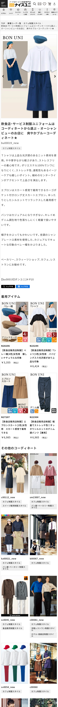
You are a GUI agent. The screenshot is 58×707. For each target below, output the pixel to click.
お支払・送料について (10, 687)
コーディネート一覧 (28, 667)
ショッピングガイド (10, 671)
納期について (34, 687)
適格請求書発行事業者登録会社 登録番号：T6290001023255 (29, 658)
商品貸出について (36, 691)
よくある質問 (7, 675)
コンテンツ (24, 671)
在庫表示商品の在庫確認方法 (41, 695)
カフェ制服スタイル (32, 23)
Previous (3, 76)
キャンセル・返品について (12, 691)
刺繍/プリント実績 (46, 667)
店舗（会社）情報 (44, 671)
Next (54, 76)
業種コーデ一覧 (14, 23)
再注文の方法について (38, 684)
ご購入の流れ (7, 684)
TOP (3, 23)
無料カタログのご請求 (11, 695)
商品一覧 (5, 667)
